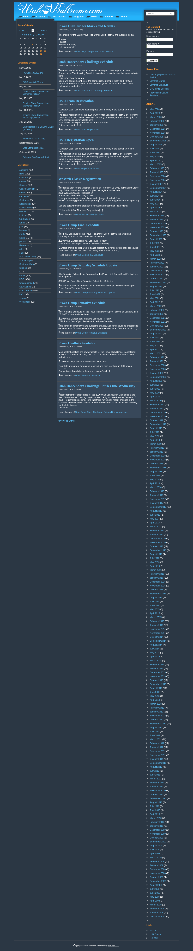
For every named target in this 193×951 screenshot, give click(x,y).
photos (22, 241)
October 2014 (156, 637)
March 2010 (156, 818)
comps (22, 192)
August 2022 (156, 286)
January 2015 (156, 625)
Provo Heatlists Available (76, 343)
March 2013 (156, 704)
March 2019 (156, 444)
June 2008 (155, 893)
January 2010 (156, 826)
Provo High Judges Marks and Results (86, 26)
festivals (23, 215)
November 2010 (158, 790)
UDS (21, 279)
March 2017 (156, 526)
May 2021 (155, 345)
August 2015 (156, 597)
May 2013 (155, 696)
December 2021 (158, 318)
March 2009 (156, 857)
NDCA (153, 930)
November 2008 (158, 873)
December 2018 (158, 455)
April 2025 (155, 160)
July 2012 (154, 731)
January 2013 (156, 711)
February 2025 (157, 168)
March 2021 (156, 353)
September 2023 (158, 235)
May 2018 (155, 479)
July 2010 (154, 806)
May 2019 (155, 436)
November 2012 (158, 715)
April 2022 (155, 302)
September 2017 (158, 507)
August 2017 (156, 511)
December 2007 (158, 916)
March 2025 (156, 164)
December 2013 (158, 672)
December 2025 (158, 129)
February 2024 (157, 215)
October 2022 (156, 278)
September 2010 (158, 798)
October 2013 (156, 680)
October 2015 (156, 589)
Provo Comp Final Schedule (78, 225)
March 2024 (156, 211)
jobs (21, 226)
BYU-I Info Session (159, 88)
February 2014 (157, 664)
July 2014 (154, 648)
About (123, 16)
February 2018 (157, 491)
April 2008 (155, 900)
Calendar (23, 177)
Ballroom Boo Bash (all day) (36, 157)
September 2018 (158, 467)
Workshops (25, 302)
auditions (23, 170)
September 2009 (158, 841)
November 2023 (158, 227)
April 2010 (155, 814)
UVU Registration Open (76, 140)
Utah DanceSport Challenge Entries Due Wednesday (96, 386)
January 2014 (156, 668)
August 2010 (156, 802)
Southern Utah (26, 264)
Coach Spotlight (27, 188)
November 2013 (158, 676)
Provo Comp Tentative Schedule (81, 303)
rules (21, 249)
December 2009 (158, 830)
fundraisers (24, 219)
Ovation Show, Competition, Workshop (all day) (36, 92)
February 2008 (157, 908)
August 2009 (156, 845)
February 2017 (157, 530)
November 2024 (158, 180)
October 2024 (156, 184)
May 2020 (155, 392)
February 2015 (157, 621)
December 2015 (158, 581)
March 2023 (156, 259)
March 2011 (156, 778)
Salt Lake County (27, 256)
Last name (152, 43)
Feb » (44, 30)
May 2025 (155, 156)
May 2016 (155, 562)
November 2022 (158, 274)
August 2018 (156, 471)
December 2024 (158, 176)
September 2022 (158, 282)
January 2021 (156, 361)
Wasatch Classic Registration (79, 179)
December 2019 (158, 412)
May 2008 (155, 897)
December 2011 (158, 751)
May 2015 (155, 609)
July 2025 (154, 148)
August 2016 (156, 554)
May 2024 (155, 203)
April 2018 (155, 483)
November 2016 (158, 542)
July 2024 (154, 196)
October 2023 (156, 231)
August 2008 (156, 885)
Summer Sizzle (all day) (34, 138)
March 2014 (156, 660)
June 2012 (155, 735)
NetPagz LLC (113, 946)
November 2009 (158, 834)
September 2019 (158, 424)
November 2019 (158, 416)
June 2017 (155, 515)
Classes (23, 185)
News (22, 237)
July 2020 (154, 385)
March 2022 (156, 306)
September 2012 (158, 723)
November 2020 (158, 369)
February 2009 (157, 861)
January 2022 (156, 314)
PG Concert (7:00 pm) (33, 73)
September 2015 (158, 593)
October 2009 (156, 837)
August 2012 (156, 727)
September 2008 (158, 881)
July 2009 (154, 849)
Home (26, 16)
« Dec (21, 30)
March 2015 (156, 617)
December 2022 (158, 270)
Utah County (25, 290)
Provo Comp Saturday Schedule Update (87, 265)
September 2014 (158, 641)
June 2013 (155, 692)
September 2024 (158, 188)
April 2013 (155, 700)
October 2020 (156, 373)
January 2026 (156, 125)
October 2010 (156, 794)
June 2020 (155, 388)
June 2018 (155, 475)
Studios (23, 268)
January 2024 (156, 219)
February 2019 (157, 448)
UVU (21, 294)
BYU (21, 173)
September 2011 (158, 763)
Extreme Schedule (159, 85)
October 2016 (156, 546)
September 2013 (158, 684)
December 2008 (158, 869)
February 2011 (157, 782)
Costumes (24, 200)
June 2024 (155, 199)
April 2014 (155, 656)
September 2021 (158, 329)
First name (152, 36)
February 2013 (157, 707)
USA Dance (25, 286)
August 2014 (156, 644)
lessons (23, 230)
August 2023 (156, 239)
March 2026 (156, 117)
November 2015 (158, 585)
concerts (23, 196)
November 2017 (158, 499)
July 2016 (154, 558)
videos (22, 298)
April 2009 (155, 853)
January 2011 (156, 786)
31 (41, 54)
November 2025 (158, 133)
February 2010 (157, 822)
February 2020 (157, 404)
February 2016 (157, 574)
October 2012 (156, 719)
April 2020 (155, 396)
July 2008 (154, 889)
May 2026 (155, 109)
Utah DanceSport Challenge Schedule (85, 62)
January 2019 (156, 452)
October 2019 (156, 420)
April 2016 (155, 566)
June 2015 (155, 605)
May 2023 (155, 251)
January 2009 (156, 865)
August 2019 (156, 428)
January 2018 (156, 495)
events (22, 211)
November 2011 (158, 755)
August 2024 (156, 192)
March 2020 (156, 400)
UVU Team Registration (76, 101)
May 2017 (155, 518)
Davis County (26, 207)
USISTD (154, 938)
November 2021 (158, 322)
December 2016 (158, 538)
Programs (79, 16)
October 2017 (156, 503)
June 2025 (155, 152)
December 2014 (158, 629)
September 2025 (158, 140)
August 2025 (156, 144)
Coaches (40, 16)
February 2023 (157, 262)
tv (20, 271)
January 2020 (33, 34)
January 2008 (156, 912)
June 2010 (155, 810)
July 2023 (154, 243)
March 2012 (156, 739)
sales (22, 253)
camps (22, 181)
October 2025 (156, 136)
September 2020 (158, 377)
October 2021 (156, 325)
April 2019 (155, 440)
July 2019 (154, 432)
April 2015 (155, 613)
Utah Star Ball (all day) (33, 148)
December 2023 (158, 223)
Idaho (22, 222)
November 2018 (158, 459)
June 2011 (155, 774)
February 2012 (157, 743)
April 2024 (155, 207)
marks (22, 234)
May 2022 (155, 298)
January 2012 (156, 747)
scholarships (25, 260)
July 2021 (154, 337)
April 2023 (155, 255)
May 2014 (155, 652)
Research (24, 245)
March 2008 (156, 904)
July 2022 (154, 290)
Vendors (109, 16)
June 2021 (155, 341)
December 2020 (158, 365)
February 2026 (157, 121)
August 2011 (156, 767)
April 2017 (155, 522)
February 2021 (157, 357)
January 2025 (156, 172)
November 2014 (158, 633)
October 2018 (156, 463)
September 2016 (158, 550)
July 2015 (154, 601)
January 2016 (156, 578)
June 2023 (155, 247)
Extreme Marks (157, 81)
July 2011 (154, 770)
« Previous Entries (67, 421)
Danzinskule (25, 204)
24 (41, 51)
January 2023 (156, 266)
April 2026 (155, 113)
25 (45, 51)
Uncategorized (26, 283)
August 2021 (156, 333)
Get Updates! (60, 16)
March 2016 (156, 570)
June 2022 (155, 294)
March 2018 (156, 487)
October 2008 (156, 877)
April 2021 (155, 349)
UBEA (94, 16)
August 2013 (156, 688)
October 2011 (156, 759)
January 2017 (156, 534)
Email (150, 51)
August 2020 (156, 381)
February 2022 (157, 310)
